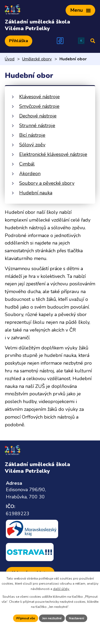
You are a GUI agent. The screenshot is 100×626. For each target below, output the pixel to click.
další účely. (61, 589)
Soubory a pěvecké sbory (46, 183)
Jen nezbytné (52, 618)
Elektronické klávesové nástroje (53, 154)
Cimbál (27, 164)
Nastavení (76, 618)
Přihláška (18, 41)
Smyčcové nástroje (39, 106)
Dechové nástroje (38, 116)
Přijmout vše (25, 618)
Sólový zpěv (32, 144)
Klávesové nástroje (39, 96)
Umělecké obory (37, 59)
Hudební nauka (35, 193)
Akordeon (30, 173)
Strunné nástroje (37, 125)
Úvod (9, 59)
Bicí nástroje (32, 135)
